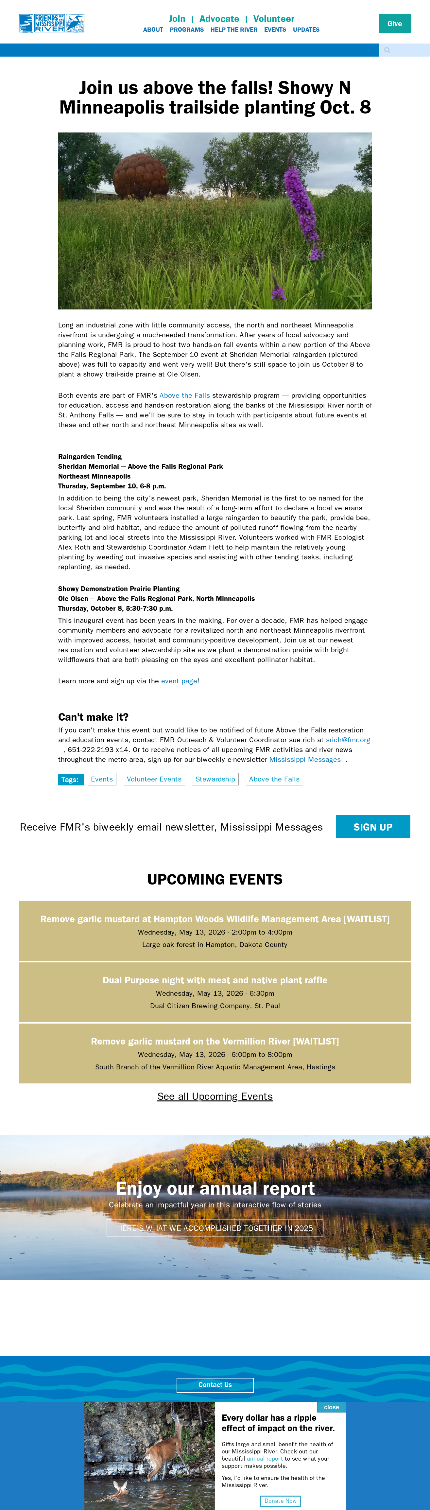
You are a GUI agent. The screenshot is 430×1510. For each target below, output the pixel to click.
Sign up (373, 826)
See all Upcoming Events (215, 1096)
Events (275, 29)
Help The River (234, 29)
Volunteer (273, 18)
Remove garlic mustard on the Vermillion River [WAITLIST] (215, 1041)
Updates (306, 29)
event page (179, 681)
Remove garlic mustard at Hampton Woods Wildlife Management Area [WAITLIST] (215, 918)
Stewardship (215, 779)
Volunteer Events (154, 779)
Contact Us (215, 1385)
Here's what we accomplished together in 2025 (215, 1228)
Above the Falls (185, 395)
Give (394, 23)
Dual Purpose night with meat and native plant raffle (215, 980)
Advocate (219, 18)
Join (177, 18)
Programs (187, 29)
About (153, 29)
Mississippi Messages (307, 759)
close (330, 1406)
